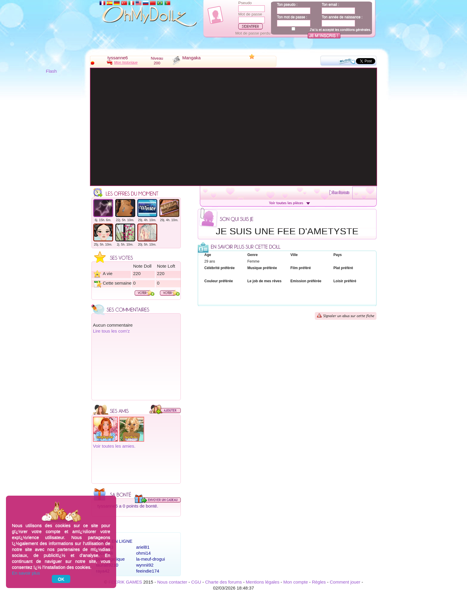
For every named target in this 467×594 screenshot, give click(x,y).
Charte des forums (223, 581)
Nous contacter (172, 581)
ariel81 (143, 547)
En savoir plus (26, 573)
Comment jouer (345, 581)
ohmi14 (143, 553)
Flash (51, 71)
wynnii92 (144, 564)
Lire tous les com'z (111, 331)
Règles (319, 581)
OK (61, 578)
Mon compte (295, 581)
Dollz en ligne (114, 541)
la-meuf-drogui (150, 559)
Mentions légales (262, 581)
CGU (196, 581)
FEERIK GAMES (125, 581)
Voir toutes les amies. (114, 446)
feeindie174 (147, 570)
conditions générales (355, 29)
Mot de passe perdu (252, 33)
